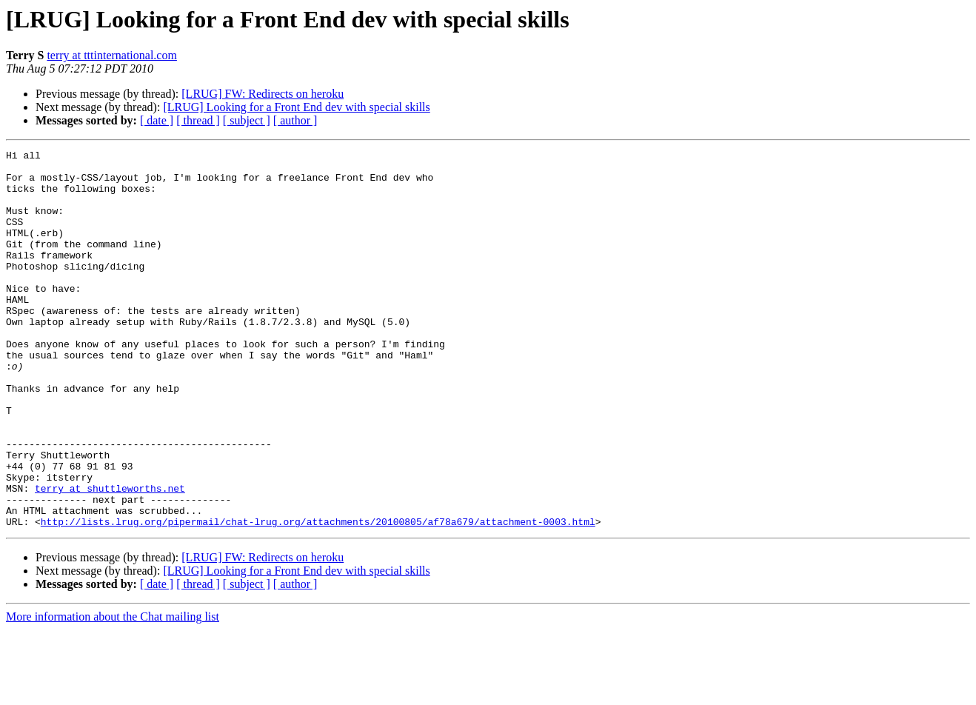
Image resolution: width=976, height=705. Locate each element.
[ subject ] (246, 120)
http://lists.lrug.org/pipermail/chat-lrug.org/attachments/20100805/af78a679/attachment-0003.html (318, 597)
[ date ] (156, 120)
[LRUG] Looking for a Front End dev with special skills (296, 107)
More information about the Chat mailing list (112, 692)
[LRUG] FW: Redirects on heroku (262, 93)
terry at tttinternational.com (112, 55)
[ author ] (295, 120)
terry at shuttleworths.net (110, 557)
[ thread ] (198, 120)
